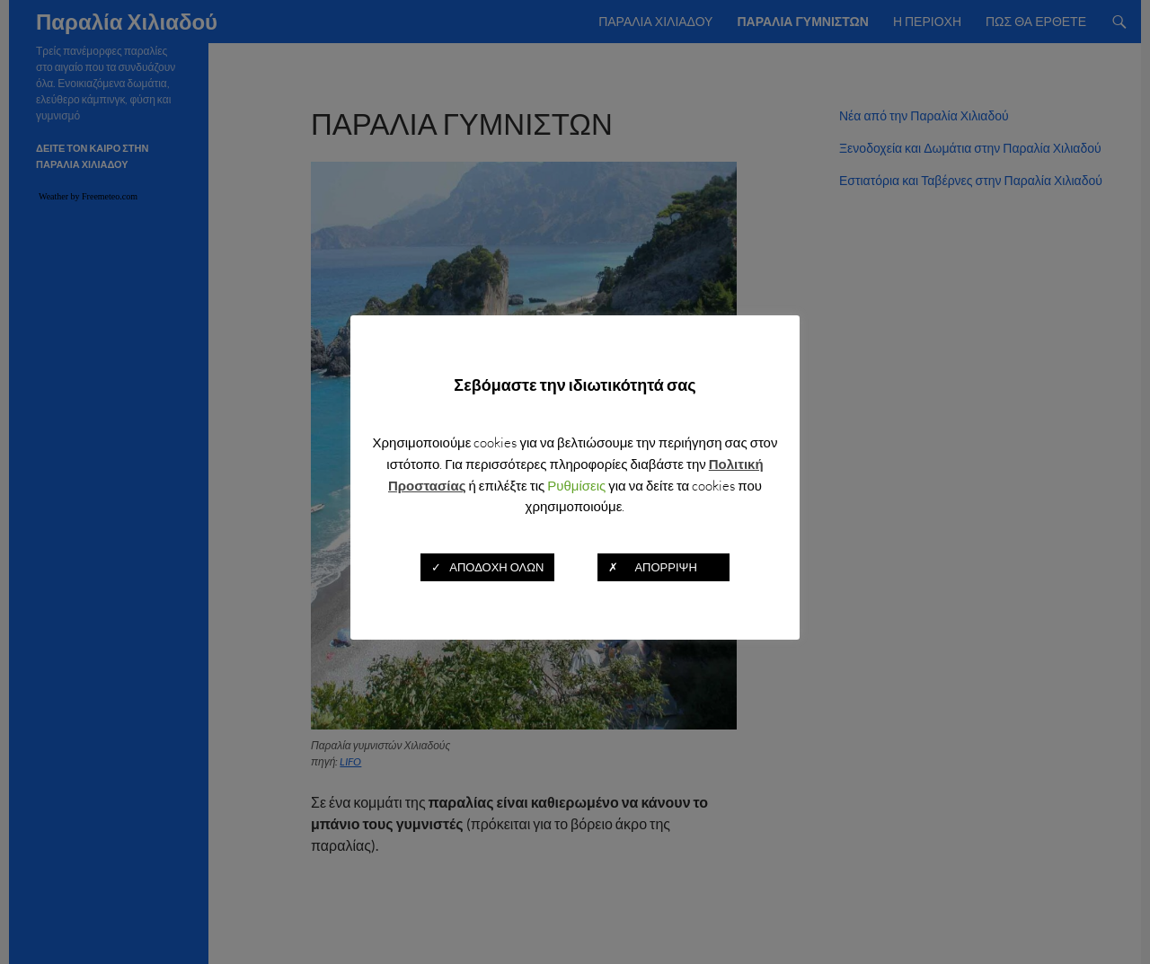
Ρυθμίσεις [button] (576, 485)
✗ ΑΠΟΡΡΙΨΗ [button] (663, 567)
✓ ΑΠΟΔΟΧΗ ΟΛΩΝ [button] (487, 567)
